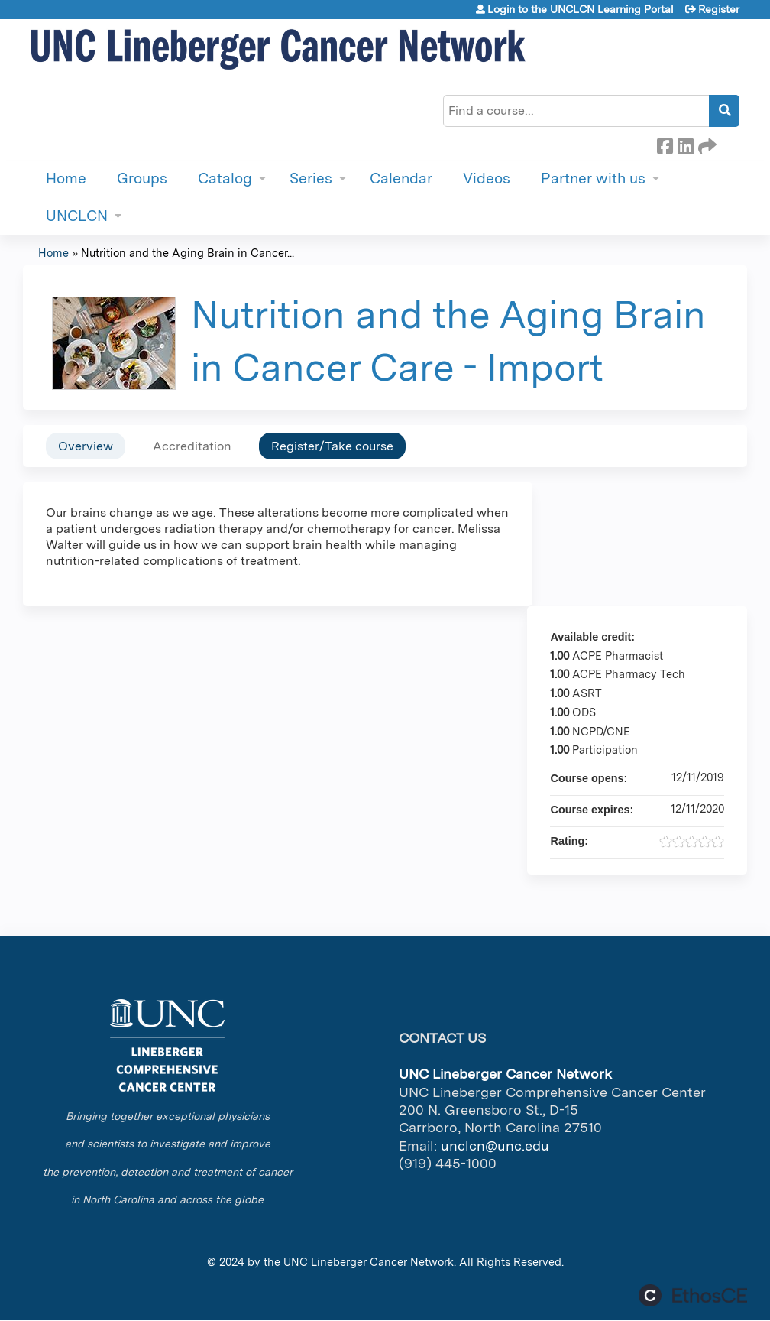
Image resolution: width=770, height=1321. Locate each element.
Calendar (401, 178)
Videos (486, 178)
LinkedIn (685, 144)
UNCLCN (77, 216)
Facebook (664, 144)
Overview (85, 446)
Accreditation (192, 446)
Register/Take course (332, 446)
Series (311, 178)
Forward (705, 144)
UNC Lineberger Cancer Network (368, 1261)
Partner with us (593, 178)
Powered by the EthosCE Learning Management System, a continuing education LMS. (693, 1295)
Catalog (225, 178)
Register (718, 9)
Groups (142, 178)
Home (66, 178)
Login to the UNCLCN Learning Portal (580, 9)
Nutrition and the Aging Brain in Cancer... (187, 252)
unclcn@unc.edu (495, 1146)
